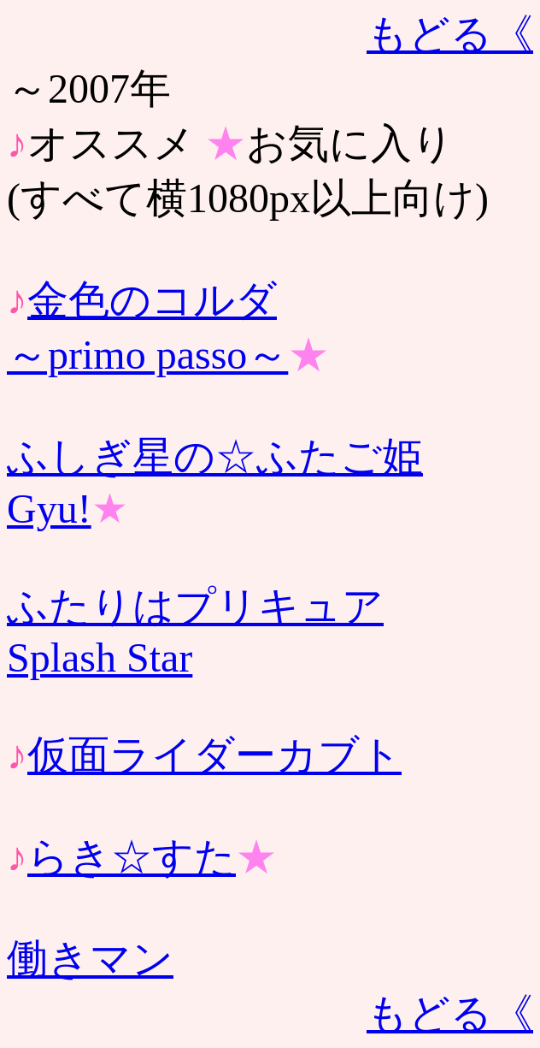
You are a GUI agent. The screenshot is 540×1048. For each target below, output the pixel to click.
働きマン (90, 958)
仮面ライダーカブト (214, 755)
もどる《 (450, 33)
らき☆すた (131, 856)
